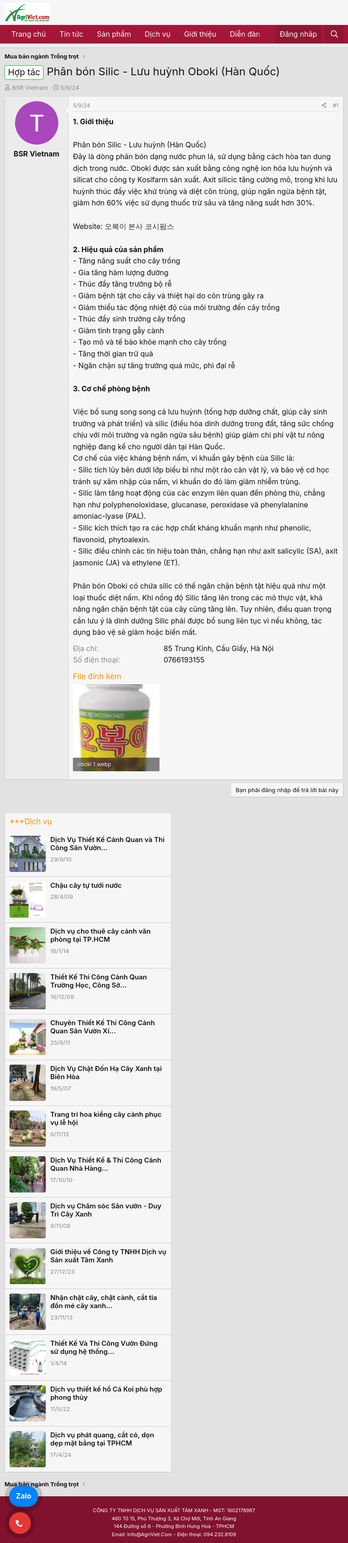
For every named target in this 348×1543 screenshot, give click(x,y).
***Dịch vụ (31, 821)
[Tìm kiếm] (334, 34)
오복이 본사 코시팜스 (139, 226)
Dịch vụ (157, 34)
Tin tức (71, 34)
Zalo (23, 1495)
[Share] (324, 105)
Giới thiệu (200, 34)
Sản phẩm (114, 34)
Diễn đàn (245, 34)
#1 (335, 105)
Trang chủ (28, 34)
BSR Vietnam (30, 87)
